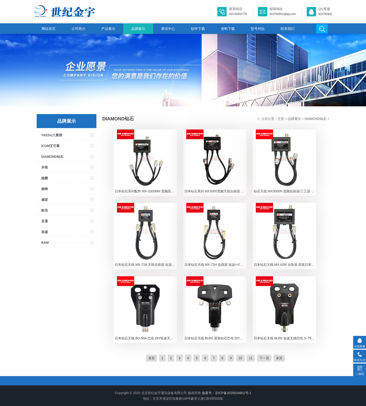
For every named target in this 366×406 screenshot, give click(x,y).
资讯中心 (168, 29)
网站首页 (49, 29)
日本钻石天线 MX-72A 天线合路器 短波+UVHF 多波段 (146, 264)
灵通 (44, 221)
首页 (151, 358)
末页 (279, 358)
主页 (281, 119)
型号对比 (258, 29)
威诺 (44, 199)
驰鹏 (44, 178)
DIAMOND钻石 (52, 156)
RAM (45, 242)
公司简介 (78, 29)
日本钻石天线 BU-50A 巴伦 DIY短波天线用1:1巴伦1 (146, 338)
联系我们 (288, 29)
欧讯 (44, 210)
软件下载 (198, 29)
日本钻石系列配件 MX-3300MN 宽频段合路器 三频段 (146, 191)
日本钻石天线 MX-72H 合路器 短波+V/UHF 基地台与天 (215, 264)
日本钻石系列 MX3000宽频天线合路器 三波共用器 (215, 191)
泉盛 (44, 232)
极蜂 (44, 189)
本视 (44, 167)
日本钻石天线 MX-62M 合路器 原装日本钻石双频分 (285, 264)
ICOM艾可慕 (50, 146)
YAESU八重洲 (51, 135)
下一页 (264, 358)
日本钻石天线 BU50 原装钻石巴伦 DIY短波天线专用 (215, 338)
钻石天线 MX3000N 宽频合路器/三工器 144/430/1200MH (285, 191)
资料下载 (228, 29)
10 (240, 358)
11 (251, 358)
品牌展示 (138, 29)
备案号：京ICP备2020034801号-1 (226, 393)
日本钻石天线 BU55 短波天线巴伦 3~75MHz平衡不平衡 (285, 338)
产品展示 (108, 29)
